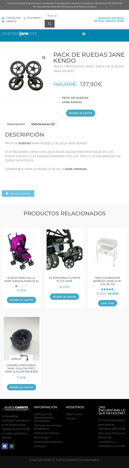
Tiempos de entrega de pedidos (47, 427)
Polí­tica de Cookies (46, 433)
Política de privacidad (48, 441)
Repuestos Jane (79, 66)
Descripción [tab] (16, 124)
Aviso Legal (41, 437)
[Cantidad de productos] (58, 113)
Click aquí (66, 6)
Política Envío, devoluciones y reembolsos (44, 418)
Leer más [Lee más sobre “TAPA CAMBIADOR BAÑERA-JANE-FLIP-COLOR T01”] (107, 303)
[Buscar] (50, 24)
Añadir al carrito (80, 113)
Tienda (70, 418)
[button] (84, 34)
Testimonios (74, 414)
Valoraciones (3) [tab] (43, 124)
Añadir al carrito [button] (21, 300)
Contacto (40, 446)
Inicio (58, 66)
